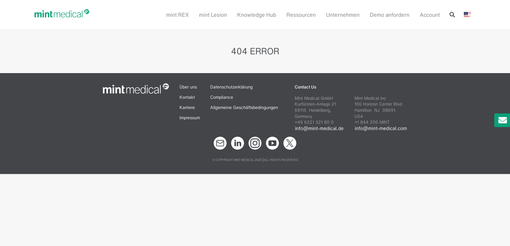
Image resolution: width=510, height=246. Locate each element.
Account (430, 14)
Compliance (221, 97)
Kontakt (187, 97)
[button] (216, 14)
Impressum (189, 118)
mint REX (177, 14)
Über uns (188, 87)
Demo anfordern (390, 14)
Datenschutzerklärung (231, 87)
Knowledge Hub (256, 14)
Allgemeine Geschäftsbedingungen (244, 107)
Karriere (187, 107)
